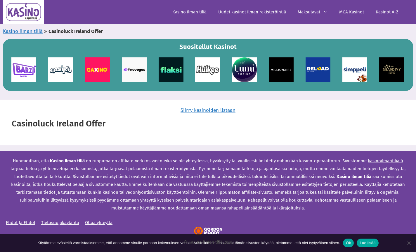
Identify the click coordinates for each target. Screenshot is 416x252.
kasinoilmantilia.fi (385, 160)
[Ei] (409, 243)
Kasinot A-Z (387, 12)
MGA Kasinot (351, 12)
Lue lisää (367, 243)
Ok (348, 243)
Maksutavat (315, 12)
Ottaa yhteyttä (98, 222)
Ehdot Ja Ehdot (20, 222)
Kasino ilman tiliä (189, 12)
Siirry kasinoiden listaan (208, 110)
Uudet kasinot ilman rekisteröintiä (252, 12)
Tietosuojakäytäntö (60, 222)
